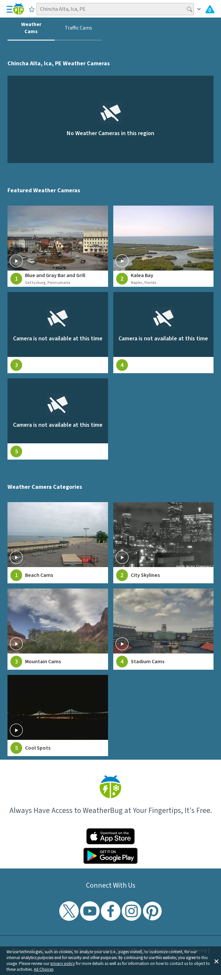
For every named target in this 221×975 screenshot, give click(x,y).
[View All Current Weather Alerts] (210, 9)
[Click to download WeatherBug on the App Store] (110, 836)
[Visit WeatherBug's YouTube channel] (90, 911)
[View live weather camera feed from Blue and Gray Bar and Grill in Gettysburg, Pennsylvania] (57, 246)
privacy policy (62, 964)
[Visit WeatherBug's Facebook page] (110, 911)
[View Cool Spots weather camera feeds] (57, 715)
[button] (216, 961)
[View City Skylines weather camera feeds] (163, 542)
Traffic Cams (78, 28)
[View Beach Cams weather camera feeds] (57, 542)
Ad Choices (43, 969)
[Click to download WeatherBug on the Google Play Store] (110, 856)
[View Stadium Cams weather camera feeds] (163, 629)
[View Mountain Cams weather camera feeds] (57, 629)
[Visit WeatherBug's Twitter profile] (69, 911)
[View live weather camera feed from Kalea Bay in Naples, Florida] (163, 246)
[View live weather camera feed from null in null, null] (57, 332)
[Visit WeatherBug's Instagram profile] (131, 911)
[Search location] (115, 9)
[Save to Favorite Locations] (31, 9)
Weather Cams (31, 28)
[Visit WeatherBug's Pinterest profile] (152, 911)
